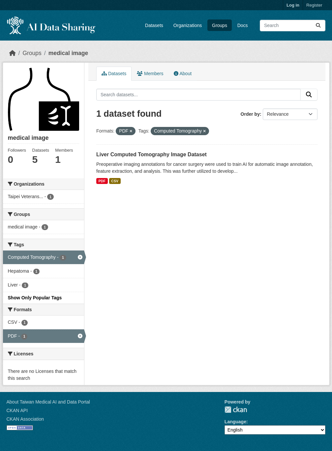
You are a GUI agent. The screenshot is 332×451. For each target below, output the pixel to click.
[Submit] (318, 25)
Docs (242, 25)
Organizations (187, 25)
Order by (250, 114)
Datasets (154, 25)
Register (314, 5)
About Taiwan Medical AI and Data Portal (48, 402)
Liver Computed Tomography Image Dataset (151, 154)
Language (235, 421)
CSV (114, 181)
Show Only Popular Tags (35, 297)
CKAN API (17, 410)
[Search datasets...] (292, 25)
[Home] (12, 53)
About (183, 73)
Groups (219, 25)
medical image (68, 53)
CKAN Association (25, 419)
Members (150, 73)
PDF (102, 181)
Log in (293, 5)
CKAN (236, 409)
